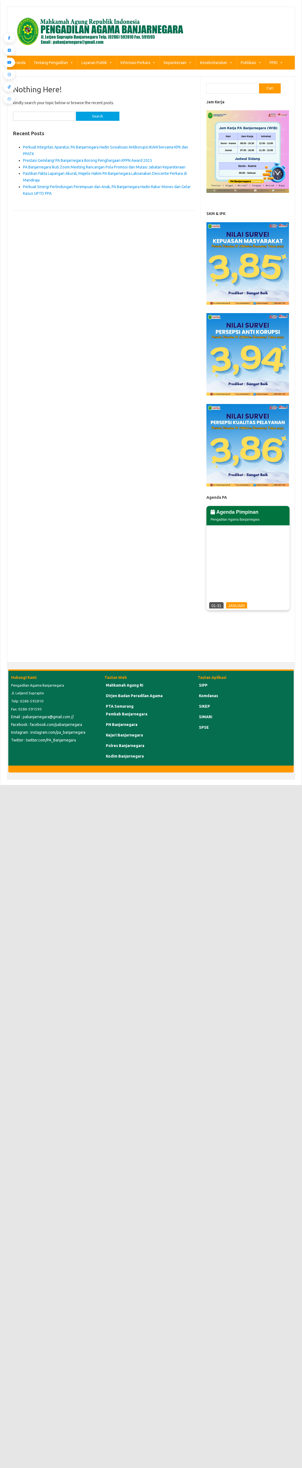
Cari (270, 88)
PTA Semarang (120, 706)
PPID (276, 63)
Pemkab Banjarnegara (126, 714)
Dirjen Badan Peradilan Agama (134, 696)
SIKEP (204, 706)
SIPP (203, 685)
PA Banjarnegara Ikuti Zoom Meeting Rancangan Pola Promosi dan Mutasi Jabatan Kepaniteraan (104, 167)
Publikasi (251, 63)
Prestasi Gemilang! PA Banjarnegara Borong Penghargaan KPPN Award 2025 (87, 160)
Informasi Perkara (138, 63)
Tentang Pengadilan (53, 63)
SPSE (204, 727)
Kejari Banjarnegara (124, 735)
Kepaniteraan (178, 63)
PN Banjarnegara (121, 724)
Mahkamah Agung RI (124, 685)
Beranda (18, 62)
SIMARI (205, 717)
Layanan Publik (96, 63)
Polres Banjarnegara (125, 745)
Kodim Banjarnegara (125, 756)
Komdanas (208, 696)
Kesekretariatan (216, 63)
